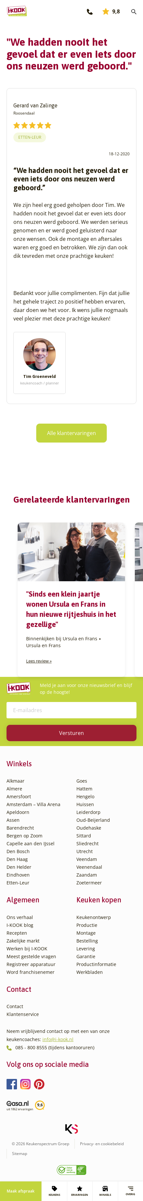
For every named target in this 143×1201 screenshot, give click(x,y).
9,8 (111, 11)
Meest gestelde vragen (31, 956)
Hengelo (85, 796)
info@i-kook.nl (57, 1039)
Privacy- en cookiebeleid (102, 1143)
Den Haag (17, 859)
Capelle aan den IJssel (31, 843)
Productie (86, 925)
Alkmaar (15, 781)
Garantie (85, 956)
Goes (81, 781)
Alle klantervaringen (71, 433)
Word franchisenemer (31, 972)
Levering (85, 948)
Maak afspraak (21, 1191)
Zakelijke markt (23, 941)
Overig (130, 1191)
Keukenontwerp (93, 917)
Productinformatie (96, 964)
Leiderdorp (88, 812)
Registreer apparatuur (31, 964)
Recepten (17, 933)
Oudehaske (88, 828)
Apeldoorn (18, 812)
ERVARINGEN (79, 1191)
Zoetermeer (89, 883)
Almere (14, 789)
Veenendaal (89, 867)
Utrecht (84, 851)
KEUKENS (54, 1191)
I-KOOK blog (20, 925)
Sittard (83, 836)
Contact (15, 1006)
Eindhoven (18, 875)
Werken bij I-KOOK (27, 948)
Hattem (84, 789)
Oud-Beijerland (93, 820)
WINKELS (105, 1191)
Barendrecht (20, 828)
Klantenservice (23, 1014)
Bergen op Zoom (24, 836)
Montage (86, 933)
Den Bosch (18, 851)
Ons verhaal (20, 917)
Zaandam (86, 875)
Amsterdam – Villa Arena (33, 804)
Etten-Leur (29, 137)
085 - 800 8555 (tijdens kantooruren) (54, 1047)
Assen (13, 820)
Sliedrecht (87, 843)
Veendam (86, 859)
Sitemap (19, 1153)
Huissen (85, 804)
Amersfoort (19, 796)
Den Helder (19, 867)
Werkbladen (89, 972)
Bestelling (87, 941)
